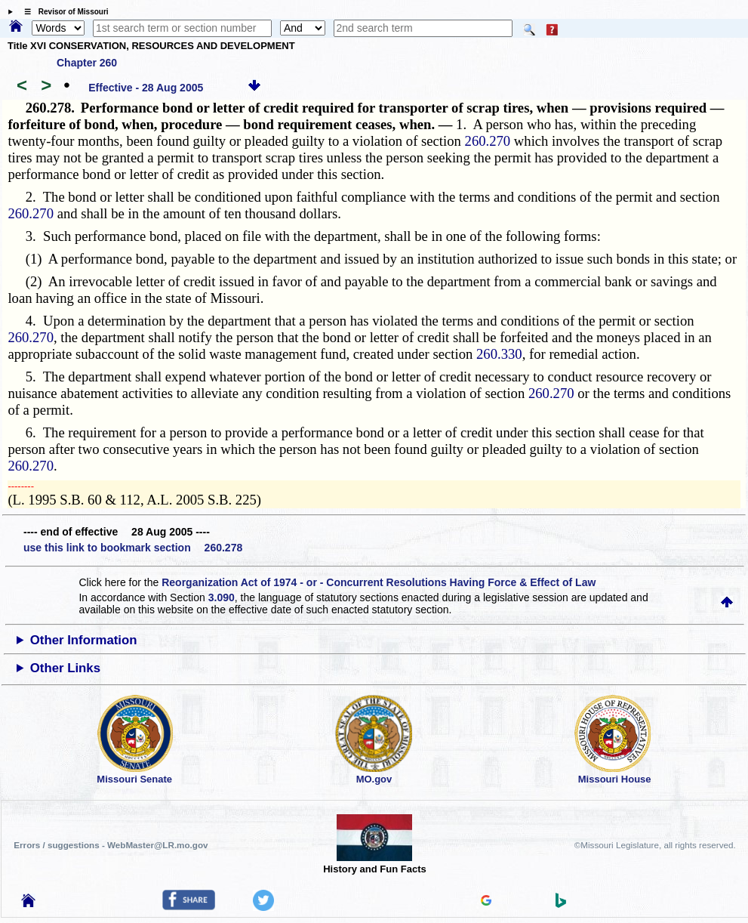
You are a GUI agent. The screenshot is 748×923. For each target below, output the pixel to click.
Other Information (83, 640)
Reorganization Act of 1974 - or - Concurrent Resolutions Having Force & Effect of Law (379, 582)
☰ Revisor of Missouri (63, 12)
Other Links (65, 668)
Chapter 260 (87, 63)
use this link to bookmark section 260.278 (132, 548)
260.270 (488, 141)
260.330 (499, 354)
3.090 (221, 597)
